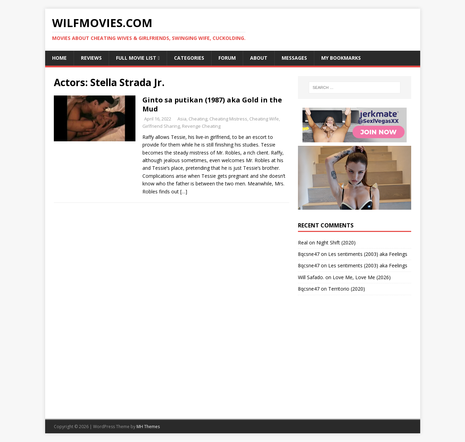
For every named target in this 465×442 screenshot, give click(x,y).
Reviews (91, 58)
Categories (189, 58)
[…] (183, 191)
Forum (227, 58)
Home (59, 58)
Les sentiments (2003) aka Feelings (367, 254)
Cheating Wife (264, 119)
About (258, 58)
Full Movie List (136, 58)
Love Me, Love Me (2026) (362, 277)
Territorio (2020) (346, 288)
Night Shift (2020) (336, 242)
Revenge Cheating (201, 126)
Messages (294, 58)
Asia (181, 119)
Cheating (198, 119)
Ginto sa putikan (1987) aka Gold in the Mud (212, 104)
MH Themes (148, 427)
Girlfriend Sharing (161, 126)
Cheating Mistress (228, 119)
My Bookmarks (341, 58)
